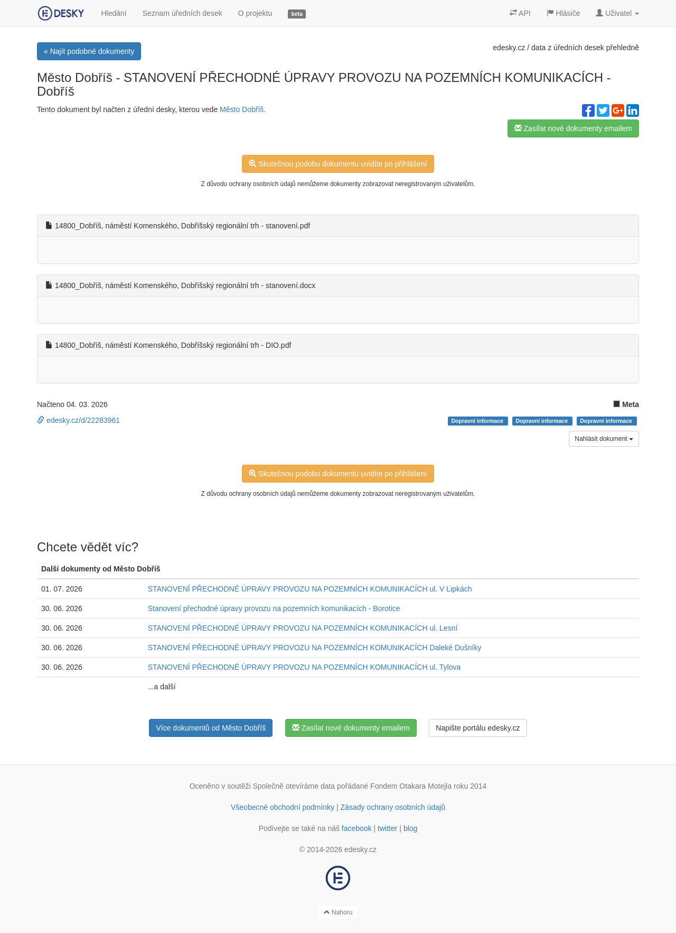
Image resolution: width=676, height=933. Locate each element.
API (520, 13)
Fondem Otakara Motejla (411, 786)
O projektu (255, 13)
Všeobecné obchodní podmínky (282, 807)
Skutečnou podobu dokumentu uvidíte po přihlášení (338, 164)
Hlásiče (563, 13)
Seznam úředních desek (182, 13)
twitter (387, 828)
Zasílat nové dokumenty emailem (573, 128)
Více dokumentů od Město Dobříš (211, 728)
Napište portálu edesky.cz (478, 728)
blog (410, 828)
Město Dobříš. (243, 109)
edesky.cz (509, 47)
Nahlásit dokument (604, 438)
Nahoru (338, 912)
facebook (357, 828)
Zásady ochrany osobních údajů (393, 807)
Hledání (113, 13)
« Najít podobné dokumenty (89, 51)
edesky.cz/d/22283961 (78, 420)
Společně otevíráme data (294, 786)
